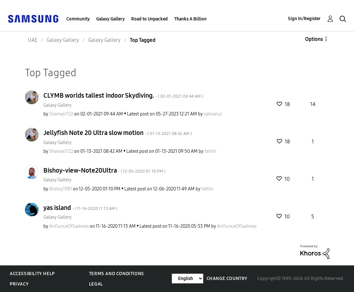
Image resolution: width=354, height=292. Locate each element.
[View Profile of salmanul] (213, 114)
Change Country (227, 278)
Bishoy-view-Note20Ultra (104, 170)
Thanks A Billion (190, 19)
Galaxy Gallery (110, 19)
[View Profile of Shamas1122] (61, 114)
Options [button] (314, 39)
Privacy (19, 284)
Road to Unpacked (149, 19)
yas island (80, 208)
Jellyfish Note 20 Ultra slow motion (117, 133)
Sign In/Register (304, 18)
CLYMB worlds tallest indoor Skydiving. (123, 95)
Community (78, 19)
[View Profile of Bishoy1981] (60, 189)
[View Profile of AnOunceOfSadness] (69, 226)
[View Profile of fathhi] (210, 151)
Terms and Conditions (116, 273)
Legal (96, 284)
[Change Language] (187, 279)
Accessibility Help (32, 273)
